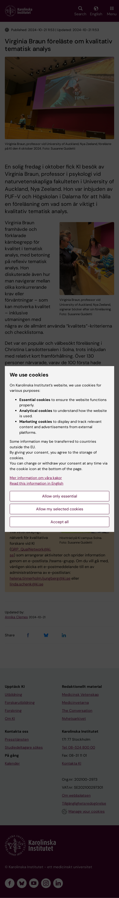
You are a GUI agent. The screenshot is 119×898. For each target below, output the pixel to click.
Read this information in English (36, 483)
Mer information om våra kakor (36, 477)
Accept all (60, 521)
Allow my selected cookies (59, 509)
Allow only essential (59, 496)
